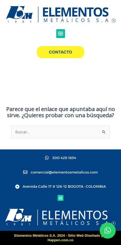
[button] (60, 33)
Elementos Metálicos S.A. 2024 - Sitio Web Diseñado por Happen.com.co (60, 237)
